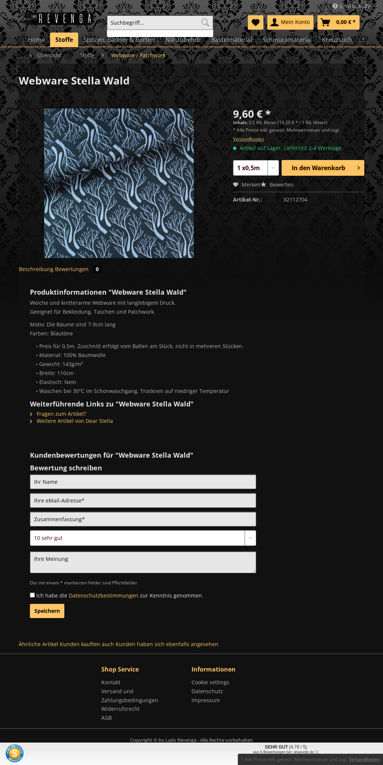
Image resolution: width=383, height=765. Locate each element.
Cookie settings (210, 682)
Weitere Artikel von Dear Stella (71, 420)
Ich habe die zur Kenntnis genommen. (119, 595)
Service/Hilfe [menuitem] (352, 6)
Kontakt (110, 682)
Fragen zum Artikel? (58, 413)
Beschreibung (36, 269)
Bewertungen (78, 269)
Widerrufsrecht (120, 708)
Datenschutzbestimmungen (103, 595)
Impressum (206, 700)
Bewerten (277, 184)
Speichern (47, 610)
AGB (106, 717)
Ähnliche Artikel (38, 644)
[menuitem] (160, 26)
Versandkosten (248, 139)
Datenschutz (207, 691)
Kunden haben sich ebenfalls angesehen (167, 644)
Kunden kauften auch (87, 644)
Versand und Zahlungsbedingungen (129, 696)
